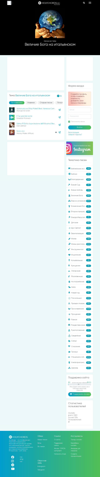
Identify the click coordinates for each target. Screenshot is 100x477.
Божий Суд (79, 185)
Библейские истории (79, 168)
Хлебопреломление (79, 362)
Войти (79, 127)
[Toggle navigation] (90, 2)
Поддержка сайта (58, 444)
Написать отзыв (60, 454)
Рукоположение (79, 330)
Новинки (31, 103)
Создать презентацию (76, 455)
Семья (79, 341)
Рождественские (79, 325)
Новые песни (42, 440)
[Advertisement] (35, 73)
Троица (79, 352)
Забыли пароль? (75, 135)
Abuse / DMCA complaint (59, 450)
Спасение (79, 346)
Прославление (79, 309)
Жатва (79, 239)
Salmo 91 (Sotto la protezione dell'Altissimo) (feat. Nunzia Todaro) (42, 124)
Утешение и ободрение (79, 357)
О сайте (57, 440)
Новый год (79, 292)
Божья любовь (79, 190)
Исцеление (79, 255)
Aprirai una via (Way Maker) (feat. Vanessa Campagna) (38, 108)
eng (21, 459)
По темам (41, 446)
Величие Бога (79, 195)
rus (21, 457)
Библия (79, 174)
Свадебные (79, 336)
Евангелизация (79, 233)
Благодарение (79, 179)
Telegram (41, 470)
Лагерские (79, 271)
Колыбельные (79, 260)
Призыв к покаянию (79, 303)
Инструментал (79, 249)
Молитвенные (79, 276)
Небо (79, 287)
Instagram (41, 466)
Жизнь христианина (79, 244)
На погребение (79, 282)
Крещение (79, 266)
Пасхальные (79, 298)
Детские (79, 223)
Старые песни (46, 103)
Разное (79, 319)
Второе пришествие (79, 212)
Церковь (79, 368)
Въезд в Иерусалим (79, 217)
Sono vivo (21, 131)
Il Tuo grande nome (24, 116)
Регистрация (73, 132)
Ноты (39, 443)
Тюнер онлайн (76, 440)
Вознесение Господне (79, 206)
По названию (17, 103)
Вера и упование (79, 201)
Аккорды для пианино (75, 450)
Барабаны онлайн (75, 444)
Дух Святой (79, 228)
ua (21, 461)
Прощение (79, 314)
